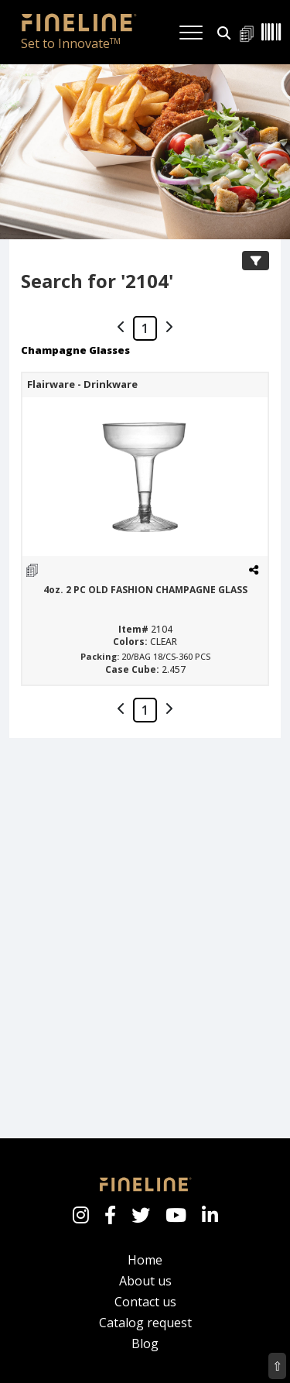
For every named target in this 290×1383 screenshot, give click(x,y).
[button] (223, 31)
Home (145, 1259)
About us (145, 1280)
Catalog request (145, 1322)
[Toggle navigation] (191, 32)
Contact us (145, 1301)
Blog (145, 1343)
